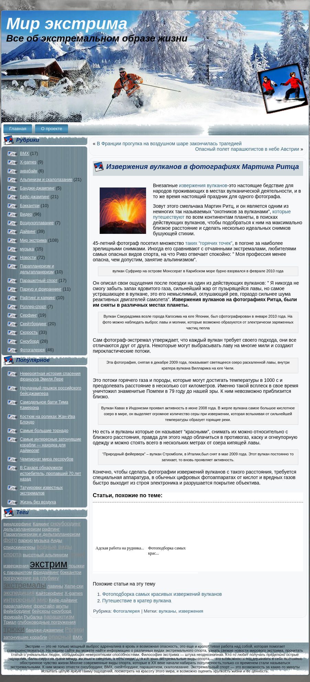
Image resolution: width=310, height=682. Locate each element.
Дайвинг (28, 231)
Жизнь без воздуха (38, 502)
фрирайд (13, 617)
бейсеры (41, 611)
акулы (62, 606)
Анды (56, 540)
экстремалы (24, 585)
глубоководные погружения (47, 622)
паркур (25, 540)
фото (10, 540)
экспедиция (18, 593)
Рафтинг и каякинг (37, 297)
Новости (28, 257)
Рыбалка (33, 617)
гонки (77, 554)
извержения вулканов (203, 185)
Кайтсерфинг (50, 593)
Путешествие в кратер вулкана (136, 600)
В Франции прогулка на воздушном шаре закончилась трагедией (169, 143)
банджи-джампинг (45, 630)
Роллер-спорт (33, 306)
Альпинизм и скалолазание (46, 179)
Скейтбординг (33, 323)
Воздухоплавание (37, 222)
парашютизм (59, 617)
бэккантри (70, 572)
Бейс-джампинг (34, 196)
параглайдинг (17, 606)
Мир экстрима (67, 23)
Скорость (29, 332)
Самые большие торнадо (44, 430)
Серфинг (28, 315)
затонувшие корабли (25, 637)
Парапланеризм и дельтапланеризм (41, 534)
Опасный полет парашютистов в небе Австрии (247, 149)
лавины (55, 586)
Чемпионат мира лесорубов (46, 459)
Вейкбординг (17, 611)
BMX (24, 153)
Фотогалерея (32, 350)
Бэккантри (30, 205)
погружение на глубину (31, 578)
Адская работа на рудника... (120, 548)
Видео (26, 214)
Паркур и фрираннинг (41, 289)
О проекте (51, 128)
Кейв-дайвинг (63, 600)
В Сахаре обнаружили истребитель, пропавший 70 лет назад (50, 473)
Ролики (74, 629)
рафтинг (50, 529)
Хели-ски (73, 586)
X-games (28, 162)
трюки (13, 629)
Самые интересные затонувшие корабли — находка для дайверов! (50, 445)
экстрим (48, 563)
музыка (27, 249)
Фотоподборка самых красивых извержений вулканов (162, 594)
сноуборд (61, 611)
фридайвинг (46, 572)
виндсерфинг (17, 523)
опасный (59, 637)
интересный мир (25, 599)
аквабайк (28, 171)
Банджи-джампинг (37, 188)
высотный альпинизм (45, 554)
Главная (17, 128)
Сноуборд (29, 341)
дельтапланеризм (22, 529)
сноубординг (65, 523)
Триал (9, 622)
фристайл (43, 606)
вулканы (167, 611)
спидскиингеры (19, 547)
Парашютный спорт (38, 280)
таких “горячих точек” (208, 243)
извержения (16, 565)
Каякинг (41, 523)
